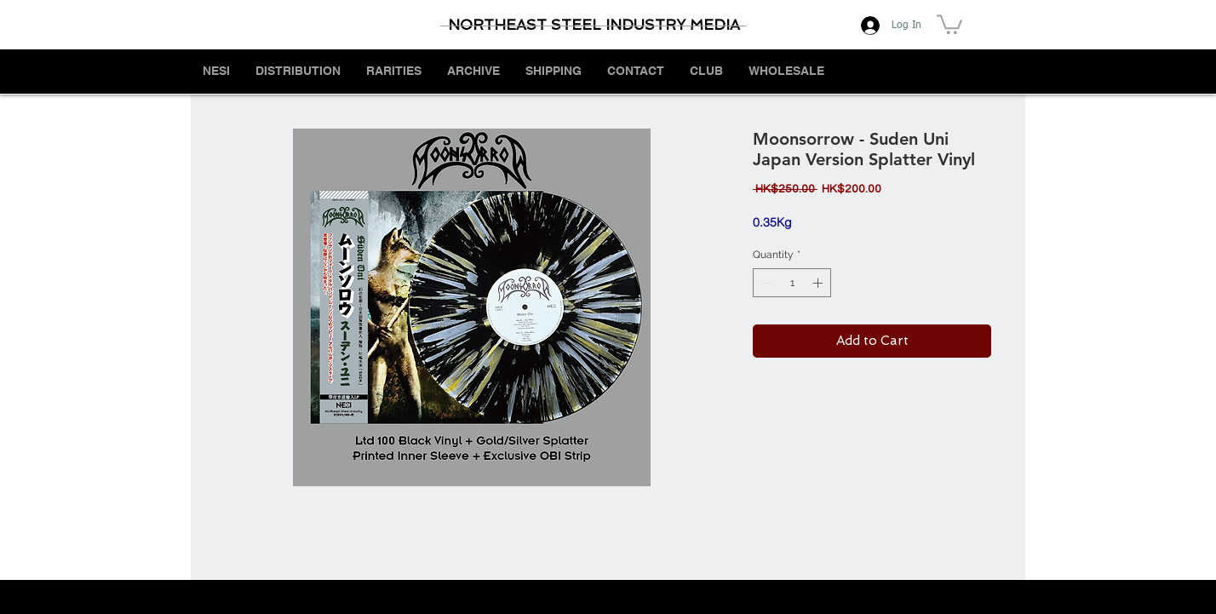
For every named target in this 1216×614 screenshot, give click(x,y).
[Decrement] (764, 282)
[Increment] (819, 282)
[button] (949, 23)
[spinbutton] (792, 282)
